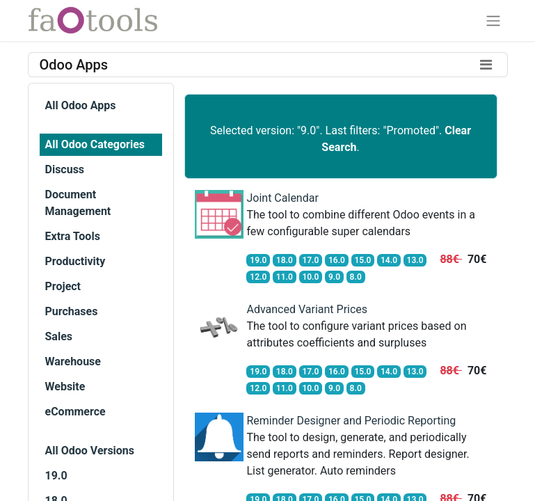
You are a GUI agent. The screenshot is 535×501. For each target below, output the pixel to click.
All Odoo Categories (95, 144)
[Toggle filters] (486, 64)
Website (65, 386)
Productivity (75, 261)
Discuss (65, 169)
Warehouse (73, 361)
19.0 (56, 475)
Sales (59, 336)
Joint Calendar (282, 198)
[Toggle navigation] (493, 20)
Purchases (71, 311)
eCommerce (75, 411)
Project (63, 286)
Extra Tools (72, 236)
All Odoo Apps (80, 105)
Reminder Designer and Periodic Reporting (351, 420)
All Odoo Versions (90, 450)
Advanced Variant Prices (306, 309)
